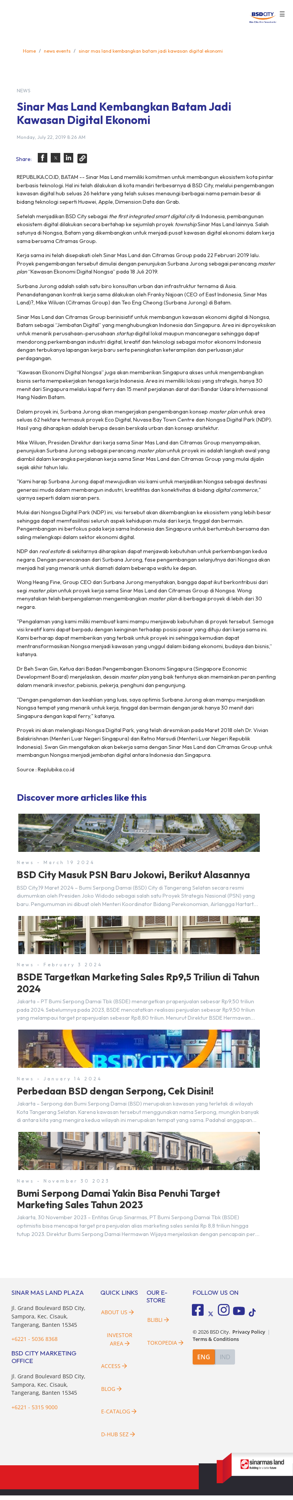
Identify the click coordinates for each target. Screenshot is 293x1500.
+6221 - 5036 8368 (34, 1343)
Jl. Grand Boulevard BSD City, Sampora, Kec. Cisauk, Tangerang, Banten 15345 (48, 1321)
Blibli (158, 1324)
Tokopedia (165, 1347)
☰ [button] (282, 14)
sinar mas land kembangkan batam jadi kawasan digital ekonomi (151, 51)
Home (29, 51)
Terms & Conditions (216, 1342)
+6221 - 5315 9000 (34, 1411)
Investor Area (119, 1344)
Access (114, 1370)
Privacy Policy (248, 1334)
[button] (42, 158)
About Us (117, 1316)
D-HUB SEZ (118, 1438)
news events (57, 51)
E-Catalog (119, 1416)
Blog (111, 1393)
